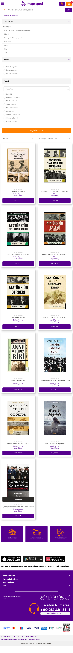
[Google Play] (33, 559)
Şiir (5, 49)
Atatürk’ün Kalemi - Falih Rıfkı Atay (54, 254)
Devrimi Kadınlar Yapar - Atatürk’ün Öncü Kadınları (55, 381)
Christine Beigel (11, 118)
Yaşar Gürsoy (18, 196)
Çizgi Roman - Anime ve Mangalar (17, 30)
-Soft (23, 643)
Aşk (5, 53)
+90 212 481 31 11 (55, 610)
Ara (68, 10)
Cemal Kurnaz (10, 122)
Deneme (7, 41)
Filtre (18, 139)
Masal (6, 34)
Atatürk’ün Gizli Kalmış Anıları (18, 254)
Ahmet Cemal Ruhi (12, 115)
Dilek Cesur (9, 111)
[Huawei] (55, 559)
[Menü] (2, 4)
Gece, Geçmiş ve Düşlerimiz (55, 443)
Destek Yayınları (11, 67)
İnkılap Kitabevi (10, 70)
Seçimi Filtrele (36, 131)
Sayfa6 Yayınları (11, 74)
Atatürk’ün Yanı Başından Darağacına (54, 191)
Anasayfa (5, 15)
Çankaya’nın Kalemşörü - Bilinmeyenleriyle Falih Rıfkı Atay (18, 507)
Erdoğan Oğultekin (12, 98)
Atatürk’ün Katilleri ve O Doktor (18, 443)
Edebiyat (7, 27)
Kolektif (8, 94)
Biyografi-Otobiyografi (13, 38)
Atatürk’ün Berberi (18, 317)
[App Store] (11, 559)
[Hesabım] (62, 4)
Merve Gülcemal (11, 108)
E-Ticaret (29, 643)
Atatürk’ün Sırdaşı (18, 191)
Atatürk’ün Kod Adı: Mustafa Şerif (55, 317)
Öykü (6, 45)
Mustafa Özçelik (11, 101)
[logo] (32, 4)
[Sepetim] (69, 4)
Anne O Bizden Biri (18, 380)
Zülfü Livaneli (10, 104)
